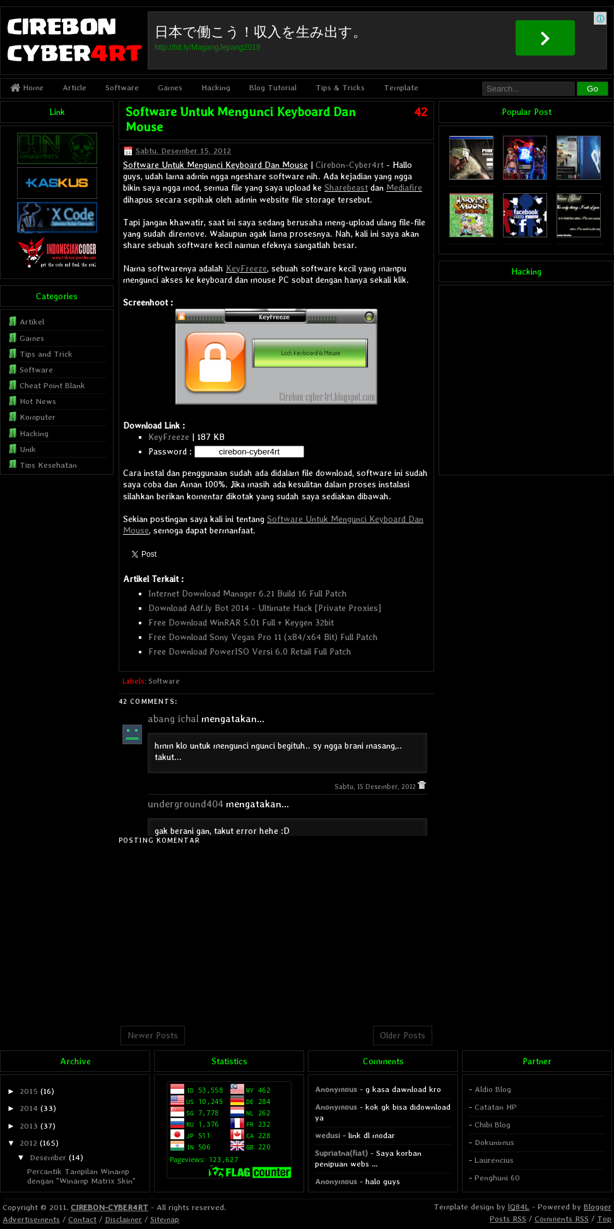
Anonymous (336, 1089)
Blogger (597, 1206)
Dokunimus (494, 1142)
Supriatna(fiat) (341, 1153)
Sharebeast (346, 187)
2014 (29, 1108)
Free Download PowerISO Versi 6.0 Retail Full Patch (249, 651)
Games (170, 87)
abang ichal (173, 719)
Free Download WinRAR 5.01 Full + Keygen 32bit (241, 622)
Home (27, 87)
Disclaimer (123, 1219)
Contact (82, 1219)
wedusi (327, 1135)
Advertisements (31, 1219)
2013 (29, 1126)
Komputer (38, 417)
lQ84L (518, 1206)
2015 (29, 1091)
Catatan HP (496, 1107)
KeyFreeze (246, 268)
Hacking (215, 87)
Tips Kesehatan (48, 465)
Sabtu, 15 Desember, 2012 (376, 787)
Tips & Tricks (340, 87)
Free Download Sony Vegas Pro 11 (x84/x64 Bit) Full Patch (263, 637)
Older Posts (402, 1035)
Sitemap (164, 1219)
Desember (48, 1157)
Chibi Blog (493, 1124)
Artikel (32, 321)
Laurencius (494, 1160)
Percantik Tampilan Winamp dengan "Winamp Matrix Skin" (81, 1176)
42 (420, 111)
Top (604, 1218)
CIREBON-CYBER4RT (109, 1207)
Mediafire (404, 187)
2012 (28, 1143)
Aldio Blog (493, 1089)
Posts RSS (508, 1218)
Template (401, 87)
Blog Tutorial (273, 87)
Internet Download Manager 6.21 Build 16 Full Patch (247, 593)
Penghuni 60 (497, 1177)
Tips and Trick (46, 354)
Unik (28, 449)
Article (74, 87)
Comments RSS (561, 1218)
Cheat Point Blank (52, 385)
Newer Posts (152, 1035)
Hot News (38, 401)
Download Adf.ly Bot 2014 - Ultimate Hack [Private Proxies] (264, 608)
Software (122, 87)
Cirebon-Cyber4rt (350, 165)
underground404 (185, 804)
